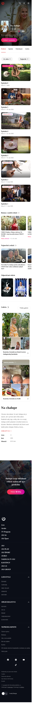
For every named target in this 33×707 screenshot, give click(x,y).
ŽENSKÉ (3, 581)
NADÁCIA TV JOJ (8, 559)
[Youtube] (23, 659)
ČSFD (13, 29)
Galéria (27, 49)
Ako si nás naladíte (6, 638)
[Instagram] (16, 659)
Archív (3, 528)
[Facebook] (8, 659)
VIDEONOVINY (5, 616)
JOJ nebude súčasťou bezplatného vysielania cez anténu (15, 648)
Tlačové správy (5, 631)
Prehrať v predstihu (9, 40)
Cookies (3, 674)
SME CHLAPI (5, 588)
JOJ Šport (5, 538)
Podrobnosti (19, 49)
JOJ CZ (4, 566)
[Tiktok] (16, 665)
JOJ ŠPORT (5, 552)
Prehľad (3, 49)
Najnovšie (24, 59)
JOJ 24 (3, 535)
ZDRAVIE (4, 591)
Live (2, 525)
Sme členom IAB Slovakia (7, 678)
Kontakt (3, 681)
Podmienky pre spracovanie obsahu (9, 671)
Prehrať (16, 491)
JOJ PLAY (5, 549)
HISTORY (4, 594)
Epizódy (10, 49)
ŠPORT (3, 613)
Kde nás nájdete (5, 641)
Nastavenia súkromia (6, 676)
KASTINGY (5, 563)
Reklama (3, 635)
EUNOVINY (4, 619)
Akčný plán (4, 651)
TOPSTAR (4, 585)
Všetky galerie (24, 308)
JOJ (2, 546)
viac (21, 35)
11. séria (6, 59)
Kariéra (3, 644)
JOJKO (4, 556)
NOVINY (3, 606)
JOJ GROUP (6, 569)
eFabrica (22, 687)
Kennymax (10, 687)
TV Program (5, 532)
